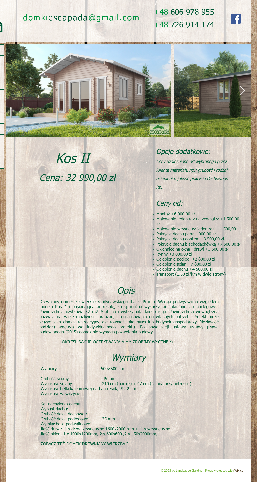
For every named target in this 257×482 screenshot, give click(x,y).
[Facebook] (236, 19)
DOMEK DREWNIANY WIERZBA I (97, 444)
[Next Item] (242, 91)
